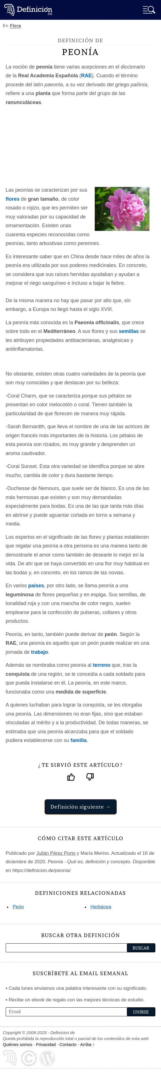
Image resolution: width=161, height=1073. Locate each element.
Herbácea (101, 906)
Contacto (67, 1044)
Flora (15, 25)
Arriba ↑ (87, 1044)
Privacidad (46, 1044)
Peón (18, 906)
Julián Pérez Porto (56, 853)
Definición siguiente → (80, 806)
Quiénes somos (17, 1044)
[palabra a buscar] (55, 948)
